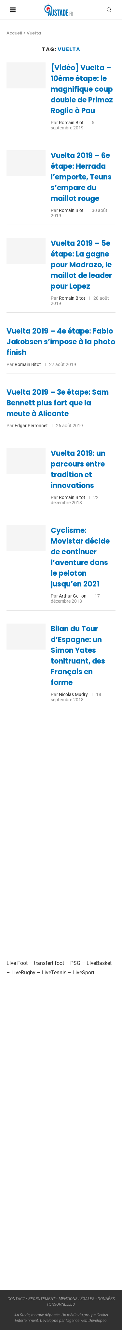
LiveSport (83, 972)
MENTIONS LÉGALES (76, 1299)
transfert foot (49, 963)
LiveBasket (99, 963)
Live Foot (17, 963)
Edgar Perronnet (31, 425)
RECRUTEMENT (41, 1299)
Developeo (97, 1320)
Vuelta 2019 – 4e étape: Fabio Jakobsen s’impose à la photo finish (61, 342)
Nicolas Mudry (73, 694)
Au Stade (22, 1315)
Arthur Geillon (73, 596)
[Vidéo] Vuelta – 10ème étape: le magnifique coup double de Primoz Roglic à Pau (82, 89)
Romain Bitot (72, 298)
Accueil (14, 33)
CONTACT (16, 1299)
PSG (75, 963)
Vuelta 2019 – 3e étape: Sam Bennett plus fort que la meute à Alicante (58, 403)
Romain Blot (71, 122)
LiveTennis (54, 972)
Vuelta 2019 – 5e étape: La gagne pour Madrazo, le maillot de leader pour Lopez (81, 264)
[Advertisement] (55, 838)
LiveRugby (23, 972)
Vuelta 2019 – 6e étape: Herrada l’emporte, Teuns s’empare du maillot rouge (81, 177)
